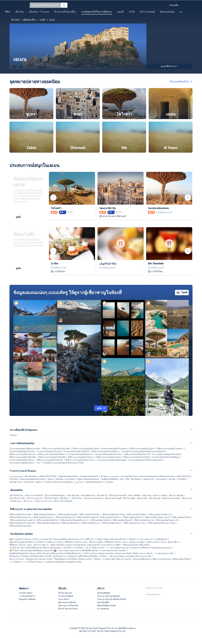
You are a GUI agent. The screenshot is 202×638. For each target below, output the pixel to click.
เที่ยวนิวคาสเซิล (51, 498)
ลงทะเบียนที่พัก (103, 602)
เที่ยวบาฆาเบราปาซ (43, 501)
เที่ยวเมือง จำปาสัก (17, 498)
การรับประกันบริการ (27, 596)
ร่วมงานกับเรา (64, 599)
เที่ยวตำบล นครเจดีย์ (117, 495)
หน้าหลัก (15, 19)
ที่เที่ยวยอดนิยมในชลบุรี (122, 520)
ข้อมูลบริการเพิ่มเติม (27, 599)
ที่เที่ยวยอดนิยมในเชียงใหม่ (45, 514)
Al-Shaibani (70, 479)
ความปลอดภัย (103, 609)
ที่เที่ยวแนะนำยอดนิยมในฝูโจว (142, 449)
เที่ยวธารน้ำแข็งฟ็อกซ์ (63, 501)
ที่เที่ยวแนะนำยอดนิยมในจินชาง (170, 449)
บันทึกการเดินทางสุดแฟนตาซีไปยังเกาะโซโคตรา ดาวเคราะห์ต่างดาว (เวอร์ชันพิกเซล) (131, 539)
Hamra (38, 482)
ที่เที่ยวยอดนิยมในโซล (181, 517)
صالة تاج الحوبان (15, 476)
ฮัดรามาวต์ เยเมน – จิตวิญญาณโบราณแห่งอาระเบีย (30, 559)
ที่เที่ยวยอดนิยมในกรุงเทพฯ (20, 514)
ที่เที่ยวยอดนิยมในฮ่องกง (44, 517)
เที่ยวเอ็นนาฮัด (73, 495)
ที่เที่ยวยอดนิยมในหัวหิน (100, 520)
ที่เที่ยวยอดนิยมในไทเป (133, 517)
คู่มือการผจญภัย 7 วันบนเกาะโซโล (23, 539)
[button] (164, 5)
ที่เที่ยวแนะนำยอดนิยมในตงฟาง (81, 457)
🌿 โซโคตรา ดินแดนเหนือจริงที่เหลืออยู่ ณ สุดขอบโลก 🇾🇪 (32, 550)
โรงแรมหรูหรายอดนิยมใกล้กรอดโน (166, 454)
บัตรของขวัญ (167, 11)
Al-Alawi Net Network (89, 476)
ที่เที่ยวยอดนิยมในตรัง (71, 523)
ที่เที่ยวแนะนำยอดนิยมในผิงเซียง (22, 457)
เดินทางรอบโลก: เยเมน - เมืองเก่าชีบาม (163, 542)
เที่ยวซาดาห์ (187, 498)
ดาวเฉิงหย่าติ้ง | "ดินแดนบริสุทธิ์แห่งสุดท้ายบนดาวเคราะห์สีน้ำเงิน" (67, 539)
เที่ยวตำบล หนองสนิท (171, 498)
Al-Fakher (182, 479)
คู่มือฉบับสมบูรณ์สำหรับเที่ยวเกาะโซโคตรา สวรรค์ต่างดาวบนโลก (36, 542)
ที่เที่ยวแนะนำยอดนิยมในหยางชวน (80, 460)
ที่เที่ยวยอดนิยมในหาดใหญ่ (114, 514)
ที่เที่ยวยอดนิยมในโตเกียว (90, 514)
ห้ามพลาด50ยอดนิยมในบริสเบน (114, 449)
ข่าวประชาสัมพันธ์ (65, 596)
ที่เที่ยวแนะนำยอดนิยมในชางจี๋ (137, 454)
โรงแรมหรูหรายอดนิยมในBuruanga (111, 460)
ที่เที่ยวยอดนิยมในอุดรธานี (167, 520)
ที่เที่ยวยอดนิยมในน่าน (91, 523)
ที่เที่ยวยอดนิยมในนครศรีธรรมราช (75, 520)
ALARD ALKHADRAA (109, 479)
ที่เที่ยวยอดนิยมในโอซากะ (111, 517)
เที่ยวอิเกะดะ (16, 501)
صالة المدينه (114, 476)
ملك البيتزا (79, 482)
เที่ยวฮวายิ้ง (142, 498)
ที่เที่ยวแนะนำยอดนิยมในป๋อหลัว (50, 460)
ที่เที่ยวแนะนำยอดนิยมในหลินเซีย (51, 457)
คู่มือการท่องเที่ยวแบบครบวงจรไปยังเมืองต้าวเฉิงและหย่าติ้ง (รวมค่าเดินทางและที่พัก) (86, 545)
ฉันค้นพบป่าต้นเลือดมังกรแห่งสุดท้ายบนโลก (64, 562)
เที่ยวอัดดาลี (102, 495)
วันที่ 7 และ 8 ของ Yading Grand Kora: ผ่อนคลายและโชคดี (107, 553)
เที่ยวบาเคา (28, 501)
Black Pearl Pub (183, 476)
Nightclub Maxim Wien (68, 476)
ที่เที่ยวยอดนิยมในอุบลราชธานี (157, 517)
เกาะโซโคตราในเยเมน (34, 562)
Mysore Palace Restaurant (88, 479)
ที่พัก (7, 11)
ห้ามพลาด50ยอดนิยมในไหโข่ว (22, 451)
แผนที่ (120, 11)
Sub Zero (109, 482)
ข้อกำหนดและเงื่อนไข (67, 602)
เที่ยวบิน (19, 11)
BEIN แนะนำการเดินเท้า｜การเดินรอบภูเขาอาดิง (153, 553)
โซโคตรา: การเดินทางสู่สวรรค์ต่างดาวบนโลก (112, 559)
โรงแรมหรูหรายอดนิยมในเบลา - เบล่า (25, 463)
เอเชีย (42, 19)
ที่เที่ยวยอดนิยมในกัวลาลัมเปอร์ (22, 523)
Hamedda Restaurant (94, 482)
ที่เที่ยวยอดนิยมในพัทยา (137, 514)
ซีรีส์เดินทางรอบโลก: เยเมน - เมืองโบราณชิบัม (84, 542)
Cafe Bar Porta (15, 482)
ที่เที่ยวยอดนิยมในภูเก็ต (67, 514)
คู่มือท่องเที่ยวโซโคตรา (182, 559)
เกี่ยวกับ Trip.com (65, 593)
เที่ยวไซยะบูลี (154, 498)
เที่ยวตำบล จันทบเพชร (93, 498)
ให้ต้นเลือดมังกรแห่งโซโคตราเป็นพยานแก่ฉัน (72, 559)
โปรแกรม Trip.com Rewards (108, 596)
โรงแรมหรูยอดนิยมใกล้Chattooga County (145, 460)
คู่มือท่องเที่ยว (29, 19)
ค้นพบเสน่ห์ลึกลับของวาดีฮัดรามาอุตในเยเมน (152, 559)
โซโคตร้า (13, 435)
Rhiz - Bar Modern (133, 479)
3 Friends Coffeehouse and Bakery (58, 482)
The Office (13, 479)
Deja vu (51, 479)
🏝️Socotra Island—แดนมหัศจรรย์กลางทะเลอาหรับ (130, 556)
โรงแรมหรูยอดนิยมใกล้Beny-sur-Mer (24, 449)
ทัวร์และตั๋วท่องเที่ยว (65, 11)
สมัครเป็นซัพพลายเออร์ (106, 605)
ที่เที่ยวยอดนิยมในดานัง (144, 520)
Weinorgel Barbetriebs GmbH (32, 479)
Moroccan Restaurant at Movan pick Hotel (157, 476)
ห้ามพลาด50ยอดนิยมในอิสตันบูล (165, 457)
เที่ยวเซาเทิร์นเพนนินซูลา (55, 495)
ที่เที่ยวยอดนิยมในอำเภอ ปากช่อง (161, 523)
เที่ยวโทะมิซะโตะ (16, 495)
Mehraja (59, 479)
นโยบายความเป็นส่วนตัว (68, 605)
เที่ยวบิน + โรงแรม (39, 11)
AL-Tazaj (104, 476)
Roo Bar (172, 479)
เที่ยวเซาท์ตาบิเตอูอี (113, 498)
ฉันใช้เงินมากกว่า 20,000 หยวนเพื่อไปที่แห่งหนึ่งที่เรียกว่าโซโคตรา (80, 556)
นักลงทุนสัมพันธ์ (103, 593)
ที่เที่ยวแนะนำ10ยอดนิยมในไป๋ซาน (52, 454)
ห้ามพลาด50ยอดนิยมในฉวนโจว (108, 454)
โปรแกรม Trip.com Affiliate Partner (111, 599)
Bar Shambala (30, 476)
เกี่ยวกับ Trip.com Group (67, 609)
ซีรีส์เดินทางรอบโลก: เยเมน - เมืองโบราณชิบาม (28, 545)
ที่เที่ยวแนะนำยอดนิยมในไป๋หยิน (137, 457)
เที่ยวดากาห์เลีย (160, 495)
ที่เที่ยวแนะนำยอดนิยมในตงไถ (108, 457)
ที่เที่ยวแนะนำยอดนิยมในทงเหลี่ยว (56, 449)
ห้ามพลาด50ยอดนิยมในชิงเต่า (22, 460)
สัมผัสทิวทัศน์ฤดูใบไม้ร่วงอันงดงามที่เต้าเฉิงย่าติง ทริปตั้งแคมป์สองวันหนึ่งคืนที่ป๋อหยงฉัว (45, 553)
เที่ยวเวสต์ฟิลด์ (134, 495)
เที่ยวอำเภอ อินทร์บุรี (34, 495)
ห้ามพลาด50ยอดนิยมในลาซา (81, 454)
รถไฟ (132, 11)
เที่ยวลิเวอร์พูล (129, 498)
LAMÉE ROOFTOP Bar (47, 476)
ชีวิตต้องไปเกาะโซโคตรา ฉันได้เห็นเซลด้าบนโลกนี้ (30, 556)
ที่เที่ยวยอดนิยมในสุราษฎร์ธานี (22, 520)
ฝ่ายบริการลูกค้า (25, 593)
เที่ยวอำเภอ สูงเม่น (34, 498)
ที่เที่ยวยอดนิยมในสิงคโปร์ (47, 520)
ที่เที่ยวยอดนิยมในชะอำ (112, 523)
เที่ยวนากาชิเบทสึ (176, 495)
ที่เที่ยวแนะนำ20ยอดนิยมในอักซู (86, 449)
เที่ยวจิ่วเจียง (77, 498)
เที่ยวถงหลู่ (147, 495)
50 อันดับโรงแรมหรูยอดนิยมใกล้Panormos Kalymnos (143, 451)
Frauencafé (28, 482)
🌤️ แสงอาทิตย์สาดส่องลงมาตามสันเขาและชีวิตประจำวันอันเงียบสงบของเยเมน (139, 548)
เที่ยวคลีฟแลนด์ (88, 495)
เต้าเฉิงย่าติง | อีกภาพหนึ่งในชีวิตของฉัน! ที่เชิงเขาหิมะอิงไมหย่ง (35, 548)
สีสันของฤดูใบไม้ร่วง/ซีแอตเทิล (136, 545)
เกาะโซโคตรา (16, 562)
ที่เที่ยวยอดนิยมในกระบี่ (65, 517)
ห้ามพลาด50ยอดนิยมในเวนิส (49, 451)
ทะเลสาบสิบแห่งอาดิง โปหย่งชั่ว (113, 550)
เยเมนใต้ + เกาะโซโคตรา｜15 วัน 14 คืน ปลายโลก (84, 548)
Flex (122, 479)
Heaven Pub (148, 479)
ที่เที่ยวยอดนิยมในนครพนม (20, 526)
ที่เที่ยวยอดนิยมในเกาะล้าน (135, 523)
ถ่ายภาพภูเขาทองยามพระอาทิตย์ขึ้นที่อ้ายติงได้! (78, 550)
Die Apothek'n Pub (129, 476)
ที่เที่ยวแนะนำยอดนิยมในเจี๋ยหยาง (106, 451)
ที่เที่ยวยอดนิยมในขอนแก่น (20, 517)
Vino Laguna (161, 479)
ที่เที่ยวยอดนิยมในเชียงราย (160, 514)
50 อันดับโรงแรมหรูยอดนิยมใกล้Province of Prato (63, 463)
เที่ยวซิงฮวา (64, 498)
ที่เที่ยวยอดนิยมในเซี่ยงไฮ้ (87, 517)
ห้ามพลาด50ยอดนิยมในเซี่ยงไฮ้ (76, 451)
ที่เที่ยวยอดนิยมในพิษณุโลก (48, 523)
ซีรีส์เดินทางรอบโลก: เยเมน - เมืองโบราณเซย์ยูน (125, 542)
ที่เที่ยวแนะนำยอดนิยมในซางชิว (22, 454)
